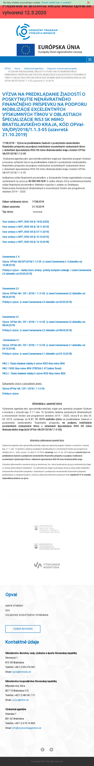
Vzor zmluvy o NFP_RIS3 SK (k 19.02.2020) (25, 221)
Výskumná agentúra (33, 68)
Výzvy (17, 68)
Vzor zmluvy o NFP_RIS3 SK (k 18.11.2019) (25, 226)
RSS (7, 610)
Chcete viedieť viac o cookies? (56, 2)
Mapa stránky (14, 605)
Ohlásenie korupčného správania (26, 615)
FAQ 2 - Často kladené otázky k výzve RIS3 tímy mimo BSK (33, 373)
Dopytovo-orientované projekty (62, 68)
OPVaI (8, 68)
